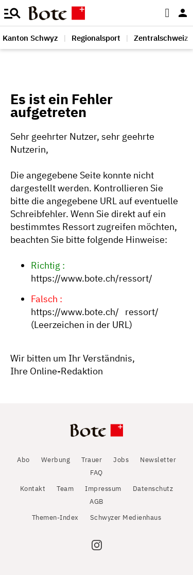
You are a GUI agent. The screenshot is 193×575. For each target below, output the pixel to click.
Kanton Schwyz (30, 38)
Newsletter (158, 459)
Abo (23, 459)
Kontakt (33, 488)
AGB (96, 501)
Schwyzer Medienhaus (126, 517)
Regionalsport (96, 38)
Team (65, 488)
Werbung (56, 459)
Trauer (91, 459)
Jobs (121, 459)
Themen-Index (55, 517)
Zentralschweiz (161, 38)
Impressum (103, 488)
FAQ (96, 472)
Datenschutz (153, 488)
